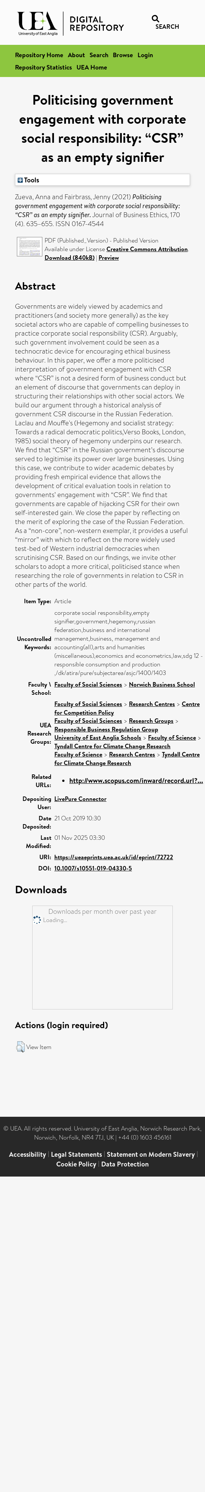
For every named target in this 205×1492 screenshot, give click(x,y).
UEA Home (91, 67)
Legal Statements (76, 1154)
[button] (20, 1046)
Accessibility (27, 1154)
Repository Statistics (43, 67)
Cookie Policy (76, 1164)
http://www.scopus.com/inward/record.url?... (136, 780)
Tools (28, 180)
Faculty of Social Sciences (88, 684)
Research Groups (151, 720)
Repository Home (39, 54)
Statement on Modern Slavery (151, 1154)
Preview (109, 257)
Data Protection (125, 1164)
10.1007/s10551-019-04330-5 (93, 868)
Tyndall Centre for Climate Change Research (112, 746)
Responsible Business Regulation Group (106, 729)
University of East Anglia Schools (97, 737)
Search (99, 54)
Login (145, 54)
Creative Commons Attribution (147, 249)
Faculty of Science (172, 737)
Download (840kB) (69, 257)
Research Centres (152, 704)
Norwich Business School (162, 684)
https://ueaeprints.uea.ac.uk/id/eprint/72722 (113, 857)
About (76, 54)
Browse (123, 54)
